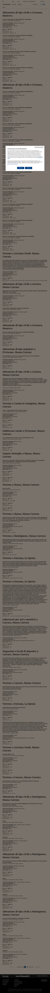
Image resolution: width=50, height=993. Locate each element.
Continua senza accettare (39, 147)
